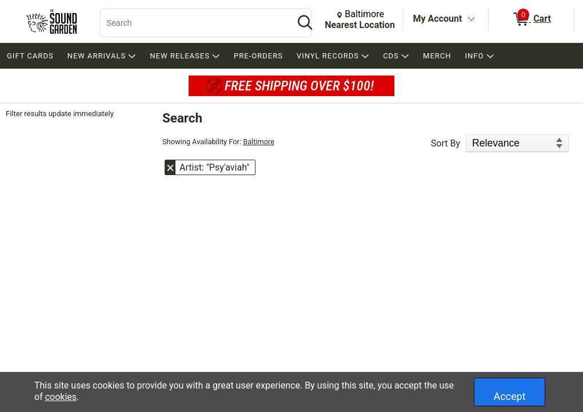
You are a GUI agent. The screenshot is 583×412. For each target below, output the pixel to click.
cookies (61, 396)
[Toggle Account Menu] (471, 19)
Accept (509, 396)
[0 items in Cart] (531, 19)
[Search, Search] (191, 23)
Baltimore (258, 141)
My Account (437, 18)
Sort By (445, 143)
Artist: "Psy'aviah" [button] (214, 167)
